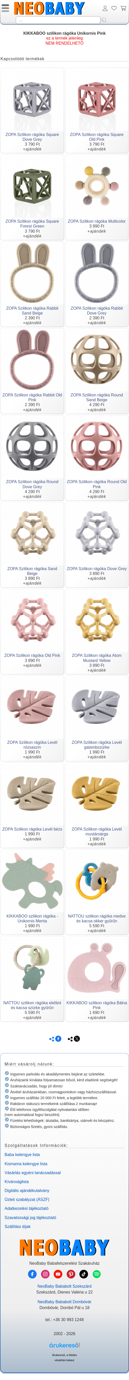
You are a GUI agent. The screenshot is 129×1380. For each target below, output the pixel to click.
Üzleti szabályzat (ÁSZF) (27, 1199)
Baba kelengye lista (22, 1154)
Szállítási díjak (18, 1226)
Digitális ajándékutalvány (27, 1190)
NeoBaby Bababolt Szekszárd (64, 1286)
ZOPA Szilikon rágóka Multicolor (97, 221)
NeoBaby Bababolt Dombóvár (65, 1302)
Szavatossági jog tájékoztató (30, 1217)
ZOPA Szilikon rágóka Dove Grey (97, 569)
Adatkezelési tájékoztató (27, 1208)
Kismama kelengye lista (26, 1164)
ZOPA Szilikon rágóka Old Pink (32, 655)
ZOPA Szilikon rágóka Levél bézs (32, 829)
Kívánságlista (17, 1182)
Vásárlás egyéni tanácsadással (33, 1173)
